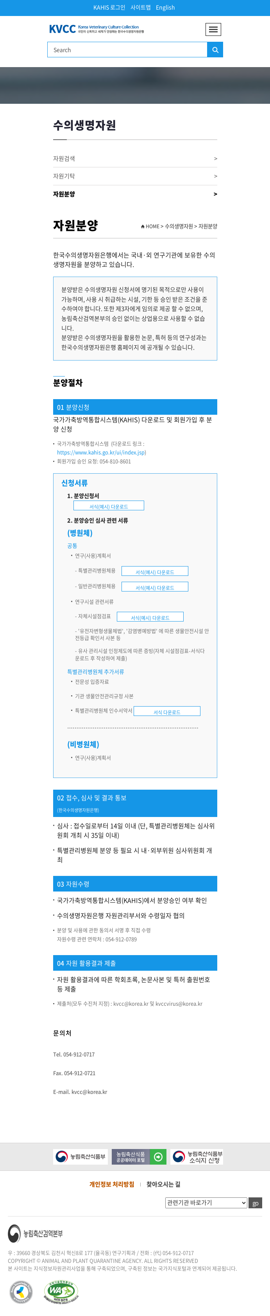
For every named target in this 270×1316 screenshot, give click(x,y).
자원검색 (135, 158)
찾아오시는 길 (164, 1184)
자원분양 (135, 194)
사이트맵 (141, 7)
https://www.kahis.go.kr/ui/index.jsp (101, 452)
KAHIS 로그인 (109, 7)
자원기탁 (135, 176)
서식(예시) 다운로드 (108, 506)
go (255, 1203)
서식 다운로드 (167, 712)
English (165, 7)
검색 (215, 50)
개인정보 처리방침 (111, 1184)
